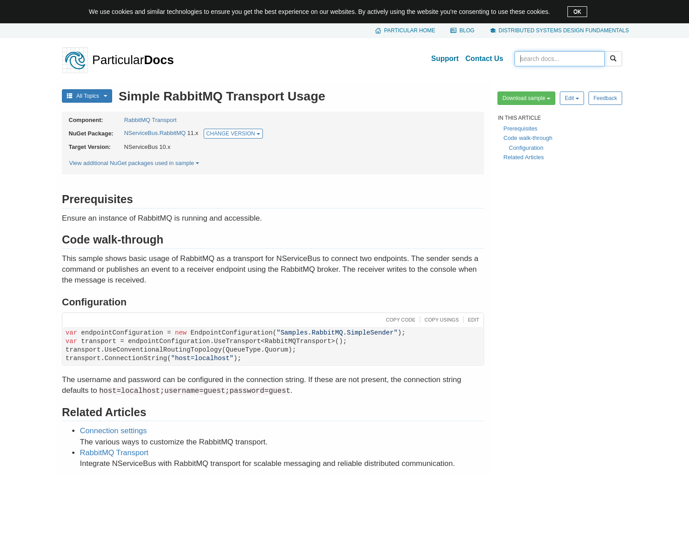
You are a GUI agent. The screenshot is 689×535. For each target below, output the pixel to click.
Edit (572, 98)
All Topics (87, 96)
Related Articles (523, 157)
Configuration (526, 147)
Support (444, 58)
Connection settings (113, 430)
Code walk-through (527, 138)
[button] (399, 319)
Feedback (605, 98)
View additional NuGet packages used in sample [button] (134, 163)
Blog (466, 30)
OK (577, 12)
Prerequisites (520, 128)
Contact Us (484, 58)
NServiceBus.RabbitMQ (155, 133)
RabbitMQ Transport (150, 120)
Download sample (526, 98)
